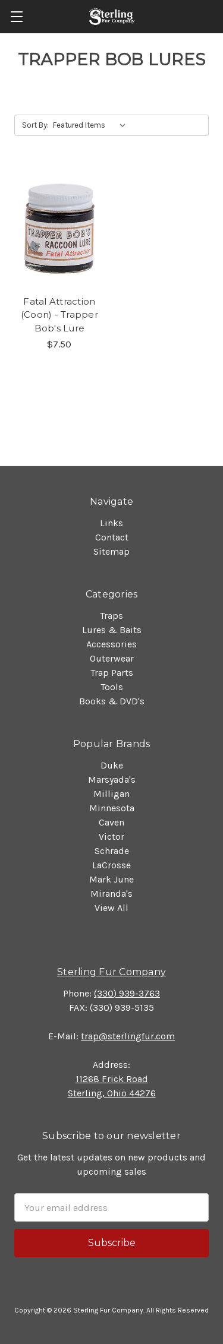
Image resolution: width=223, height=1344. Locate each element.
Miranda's (111, 893)
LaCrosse (111, 865)
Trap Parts (111, 672)
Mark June (111, 879)
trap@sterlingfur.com (128, 1036)
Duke (111, 765)
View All (111, 907)
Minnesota (111, 808)
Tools (111, 686)
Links (111, 523)
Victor (111, 836)
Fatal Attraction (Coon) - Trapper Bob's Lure (59, 315)
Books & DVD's (112, 701)
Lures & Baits (112, 629)
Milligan (111, 793)
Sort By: (35, 125)
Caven (111, 822)
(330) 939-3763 (127, 993)
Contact (111, 537)
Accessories (111, 644)
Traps (111, 615)
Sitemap (111, 551)
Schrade (112, 850)
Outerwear (112, 658)
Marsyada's (112, 779)
